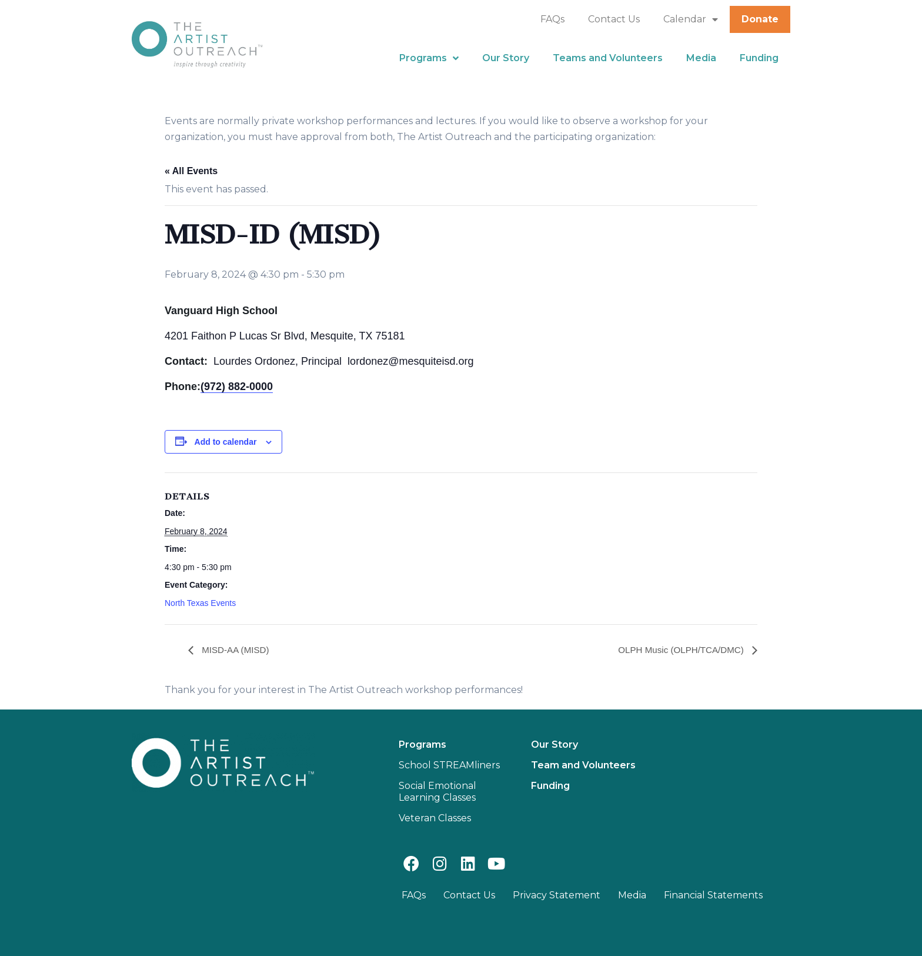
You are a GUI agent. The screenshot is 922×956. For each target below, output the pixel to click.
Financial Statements (713, 895)
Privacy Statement (556, 895)
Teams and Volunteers (608, 58)
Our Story (505, 58)
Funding (759, 58)
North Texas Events (200, 603)
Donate (760, 19)
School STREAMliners (449, 765)
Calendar (690, 19)
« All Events (191, 171)
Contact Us (614, 19)
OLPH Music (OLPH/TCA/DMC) (678, 650)
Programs (429, 58)
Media (701, 58)
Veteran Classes (435, 818)
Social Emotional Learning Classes (437, 791)
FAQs (552, 19)
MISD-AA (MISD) (236, 650)
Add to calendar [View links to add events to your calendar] (226, 442)
